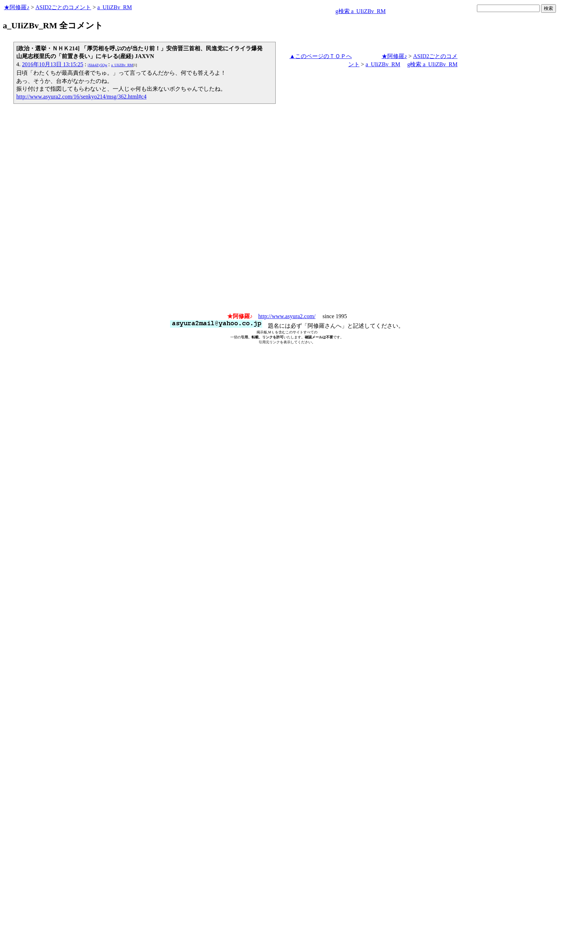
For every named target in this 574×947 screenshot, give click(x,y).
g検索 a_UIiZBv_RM (361, 11)
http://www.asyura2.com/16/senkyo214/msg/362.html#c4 (81, 97)
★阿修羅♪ (16, 7)
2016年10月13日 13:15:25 (52, 64)
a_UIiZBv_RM (114, 7)
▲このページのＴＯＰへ (320, 56)
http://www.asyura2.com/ (287, 316)
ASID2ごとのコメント (63, 7)
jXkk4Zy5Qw (97, 65)
